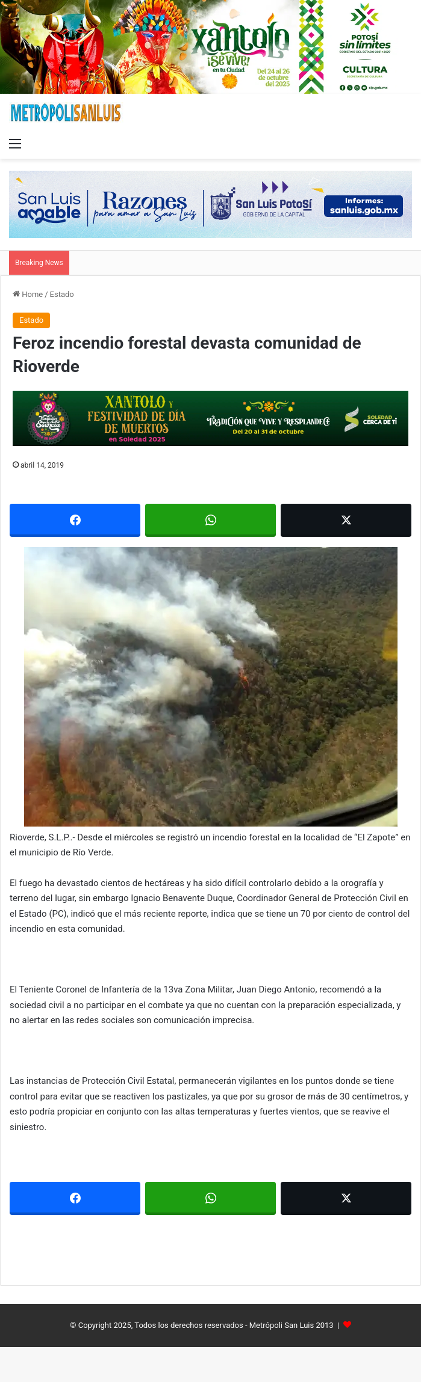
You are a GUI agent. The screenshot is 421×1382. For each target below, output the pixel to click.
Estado (62, 294)
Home (28, 294)
